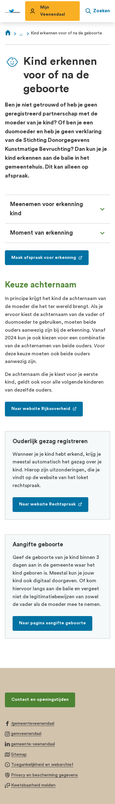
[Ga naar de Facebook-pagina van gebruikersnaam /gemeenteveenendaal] (29, 723)
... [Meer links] (21, 33)
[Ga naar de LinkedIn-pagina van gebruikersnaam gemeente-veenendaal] (30, 743)
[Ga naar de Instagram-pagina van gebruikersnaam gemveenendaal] (23, 733)
